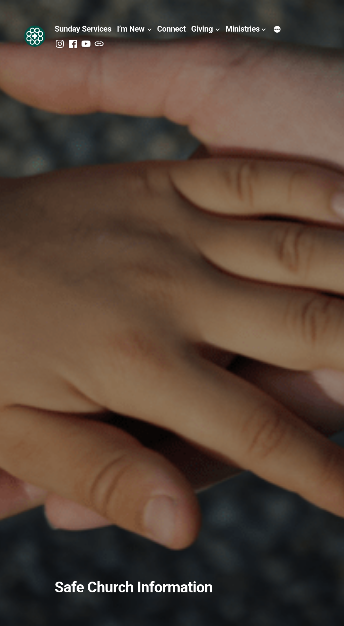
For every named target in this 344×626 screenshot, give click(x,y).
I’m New (130, 29)
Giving (202, 29)
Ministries (242, 29)
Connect (171, 29)
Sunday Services (82, 29)
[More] (277, 30)
